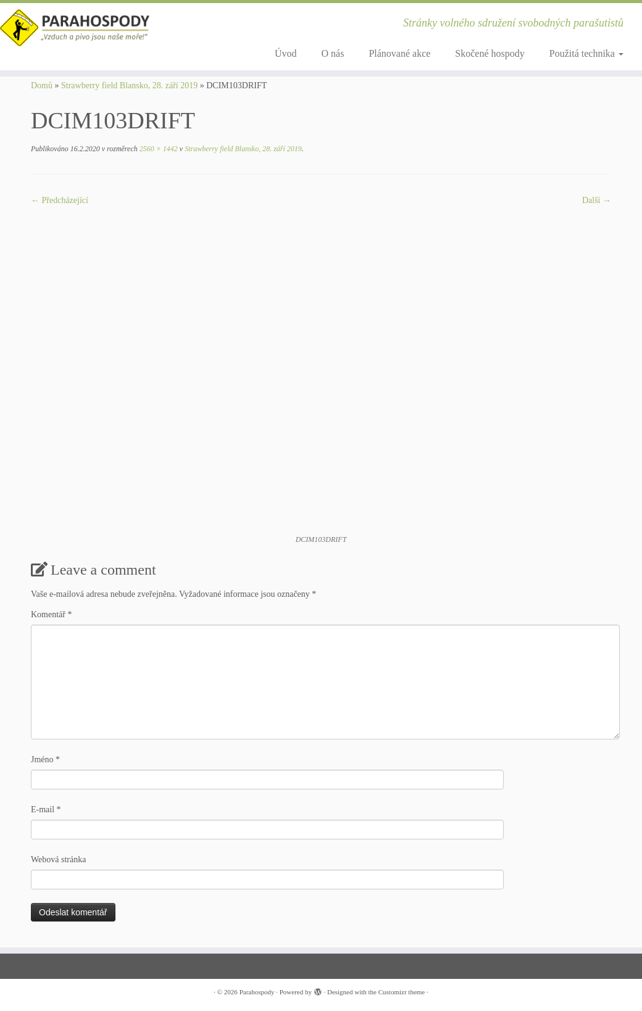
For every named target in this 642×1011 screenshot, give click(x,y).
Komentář (51, 614)
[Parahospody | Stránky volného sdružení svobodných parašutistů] (75, 27)
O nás (333, 53)
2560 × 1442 (158, 148)
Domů (41, 85)
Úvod (286, 53)
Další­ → (596, 200)
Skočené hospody (489, 53)
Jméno (45, 759)
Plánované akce (399, 53)
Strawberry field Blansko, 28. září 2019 (129, 85)
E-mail (46, 809)
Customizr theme (401, 992)
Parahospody (257, 992)
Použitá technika (586, 53)
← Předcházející (59, 200)
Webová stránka (58, 859)
